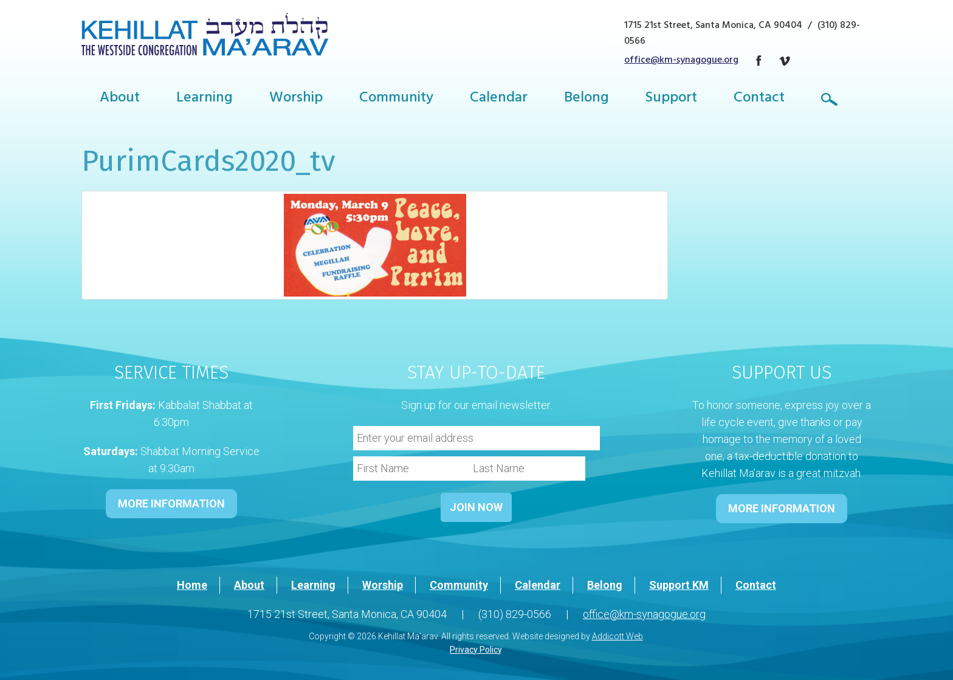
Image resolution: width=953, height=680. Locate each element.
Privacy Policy (475, 649)
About (120, 99)
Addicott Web (617, 636)
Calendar (499, 99)
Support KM (679, 585)
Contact (759, 99)
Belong (586, 99)
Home (192, 585)
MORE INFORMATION (171, 503)
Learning (204, 99)
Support (671, 99)
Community (396, 99)
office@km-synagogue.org (681, 61)
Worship (296, 99)
